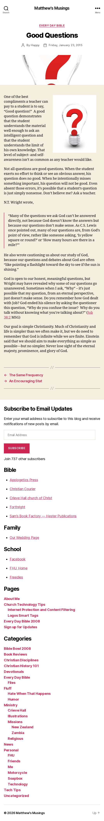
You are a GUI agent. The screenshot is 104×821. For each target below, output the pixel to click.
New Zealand (22, 727)
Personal (11, 750)
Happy (35, 45)
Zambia (18, 733)
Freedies (16, 577)
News (8, 744)
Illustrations (18, 716)
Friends (14, 761)
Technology (18, 784)
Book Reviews (15, 654)
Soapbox (15, 778)
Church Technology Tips (24, 604)
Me (10, 767)
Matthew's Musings (51, 8)
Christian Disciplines (21, 660)
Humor (13, 699)
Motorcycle (17, 773)
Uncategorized (16, 796)
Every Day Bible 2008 (22, 621)
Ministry (11, 705)
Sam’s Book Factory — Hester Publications (43, 516)
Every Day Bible (52, 25)
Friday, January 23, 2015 (66, 45)
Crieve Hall (17, 710)
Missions (15, 722)
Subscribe (17, 448)
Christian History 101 (21, 666)
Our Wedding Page (24, 538)
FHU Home (18, 568)
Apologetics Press (24, 480)
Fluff (7, 688)
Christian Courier (22, 489)
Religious (15, 739)
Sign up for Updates (20, 627)
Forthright (17, 507)
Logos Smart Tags (23, 615)
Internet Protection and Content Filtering (41, 610)
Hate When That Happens (29, 694)
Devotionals (14, 672)
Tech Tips (12, 790)
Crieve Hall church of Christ (31, 498)
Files (11, 683)
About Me (12, 599)
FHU (11, 755)
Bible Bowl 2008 (17, 649)
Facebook (18, 559)
